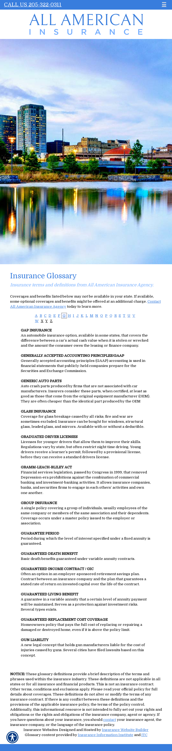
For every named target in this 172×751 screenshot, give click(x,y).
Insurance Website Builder (125, 730)
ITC (144, 735)
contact (109, 720)
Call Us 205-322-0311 (33, 5)
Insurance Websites (40, 730)
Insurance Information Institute (105, 735)
